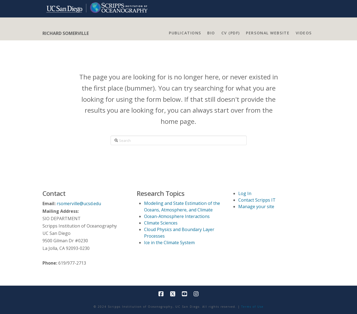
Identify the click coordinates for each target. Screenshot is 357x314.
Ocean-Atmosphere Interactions (177, 216)
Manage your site (256, 207)
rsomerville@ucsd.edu (79, 204)
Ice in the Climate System (169, 243)
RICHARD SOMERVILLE (65, 33)
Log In (244, 193)
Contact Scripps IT (257, 200)
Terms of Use (252, 307)
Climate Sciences (161, 223)
